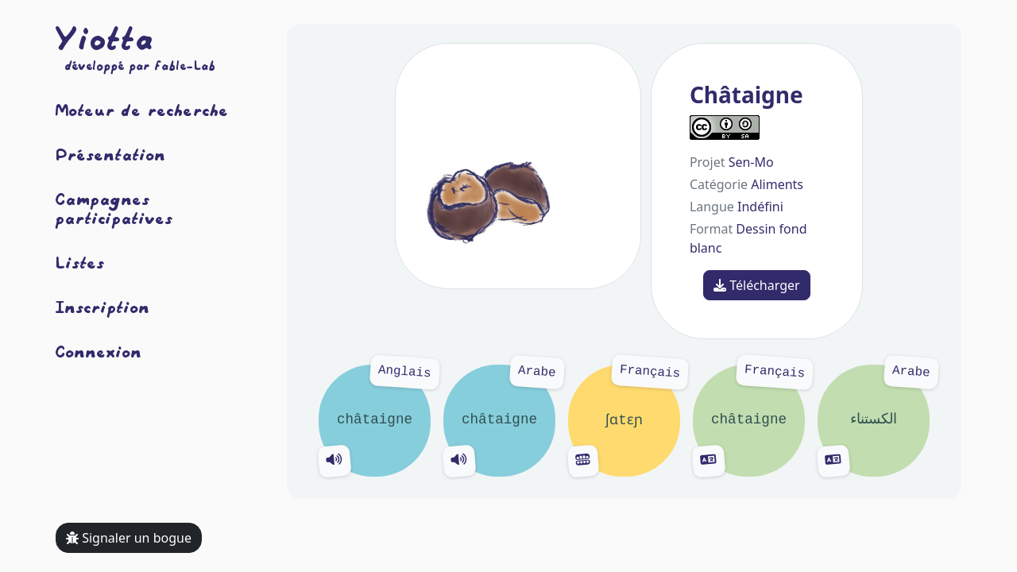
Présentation (111, 154)
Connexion (99, 351)
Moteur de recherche (142, 109)
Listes (80, 262)
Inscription (103, 306)
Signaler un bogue (128, 538)
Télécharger (756, 285)
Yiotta (105, 38)
